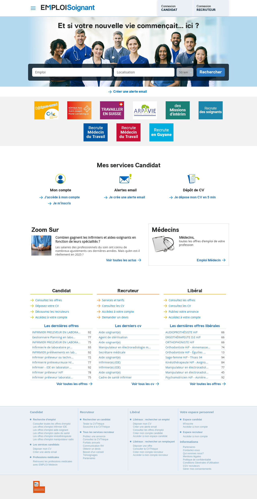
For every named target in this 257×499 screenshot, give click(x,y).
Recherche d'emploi (44, 419)
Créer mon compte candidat (148, 433)
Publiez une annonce (94, 436)
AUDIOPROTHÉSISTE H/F (181, 332)
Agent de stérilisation (113, 337)
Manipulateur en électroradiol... (186, 367)
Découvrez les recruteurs (52, 311)
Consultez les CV (113, 306)
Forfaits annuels (91, 442)
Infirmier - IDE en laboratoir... (51, 367)
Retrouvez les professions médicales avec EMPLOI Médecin (52, 463)
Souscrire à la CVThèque (96, 426)
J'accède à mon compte (62, 197)
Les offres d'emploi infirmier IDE (50, 426)
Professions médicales (46, 457)
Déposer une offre (142, 445)
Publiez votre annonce (184, 311)
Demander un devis (115, 317)
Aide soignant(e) (109, 332)
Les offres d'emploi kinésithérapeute (52, 436)
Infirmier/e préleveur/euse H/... (53, 362)
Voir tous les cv (143, 384)
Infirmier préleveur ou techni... (52, 357)
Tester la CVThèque (93, 423)
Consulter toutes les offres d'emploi (51, 423)
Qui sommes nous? (193, 453)
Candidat (61, 290)
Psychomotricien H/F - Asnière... (186, 377)
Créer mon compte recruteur (148, 452)
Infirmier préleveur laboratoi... (52, 377)
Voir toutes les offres (72, 384)
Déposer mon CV (42, 448)
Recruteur (128, 290)
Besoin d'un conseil (93, 452)
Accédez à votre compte (51, 317)
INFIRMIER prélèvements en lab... (54, 352)
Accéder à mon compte (195, 426)
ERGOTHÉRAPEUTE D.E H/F (183, 337)
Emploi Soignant (68, 8)
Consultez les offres (48, 300)
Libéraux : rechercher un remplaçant (154, 441)
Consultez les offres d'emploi (148, 430)
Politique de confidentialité (197, 459)
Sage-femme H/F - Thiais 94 (183, 357)
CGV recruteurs (191, 466)
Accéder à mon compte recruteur (150, 455)
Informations (189, 441)
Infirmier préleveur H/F (47, 372)
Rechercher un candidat (96, 419)
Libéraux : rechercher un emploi (151, 419)
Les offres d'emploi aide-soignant (50, 430)
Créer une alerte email (130, 92)
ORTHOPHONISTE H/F (179, 342)
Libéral (195, 290)
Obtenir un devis (91, 448)
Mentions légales (192, 456)
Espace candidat (192, 419)
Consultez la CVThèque (95, 439)
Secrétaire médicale (112, 352)
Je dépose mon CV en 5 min (195, 197)
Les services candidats (46, 444)
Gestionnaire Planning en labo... (53, 337)
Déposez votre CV (47, 306)
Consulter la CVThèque (145, 448)
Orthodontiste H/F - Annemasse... (187, 347)
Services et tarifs (113, 300)
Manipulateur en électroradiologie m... (125, 347)
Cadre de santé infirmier (115, 377)
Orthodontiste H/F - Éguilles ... (185, 352)
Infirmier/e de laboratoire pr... (52, 347)
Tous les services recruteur (98, 432)
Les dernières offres (61, 326)
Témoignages (90, 455)
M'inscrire (188, 423)
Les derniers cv (128, 326)
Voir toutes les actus (121, 260)
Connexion (169, 8)
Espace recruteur (193, 432)
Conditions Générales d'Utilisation (201, 462)
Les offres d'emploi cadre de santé (51, 433)
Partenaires (89, 458)
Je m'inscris (62, 203)
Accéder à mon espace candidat (150, 436)
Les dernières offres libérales (195, 326)
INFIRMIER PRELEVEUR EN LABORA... (56, 332)
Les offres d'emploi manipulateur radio (53, 439)
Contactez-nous (191, 450)
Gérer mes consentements (197, 469)
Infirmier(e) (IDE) (109, 362)
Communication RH (93, 445)
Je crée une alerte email (127, 197)
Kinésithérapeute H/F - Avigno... (186, 362)
